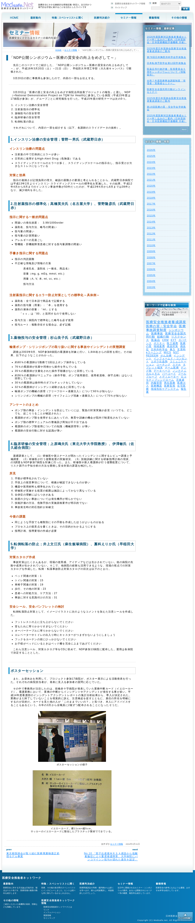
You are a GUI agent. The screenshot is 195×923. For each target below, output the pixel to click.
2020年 (151, 185)
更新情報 (47, 915)
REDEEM (152, 355)
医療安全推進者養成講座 (166, 322)
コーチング (163, 364)
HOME (58, 50)
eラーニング (154, 352)
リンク (46, 910)
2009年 (151, 251)
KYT (173, 340)
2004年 (151, 281)
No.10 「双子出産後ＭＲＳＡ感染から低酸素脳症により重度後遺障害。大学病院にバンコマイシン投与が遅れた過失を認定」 (111, 856)
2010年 (151, 245)
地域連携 (159, 346)
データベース (162, 370)
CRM (165, 340)
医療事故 (157, 333)
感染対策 (172, 346)
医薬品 (155, 340)
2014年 (151, 221)
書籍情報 (161, 883)
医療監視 (169, 385)
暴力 (172, 349)
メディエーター (169, 376)
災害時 (181, 349)
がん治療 (166, 355)
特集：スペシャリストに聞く (58, 883)
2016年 (151, 209)
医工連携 (172, 343)
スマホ (177, 364)
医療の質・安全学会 (161, 326)
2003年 (151, 287)
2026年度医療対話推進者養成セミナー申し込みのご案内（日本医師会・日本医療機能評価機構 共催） (167, 40)
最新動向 (8, 883)
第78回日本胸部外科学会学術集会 (166, 57)
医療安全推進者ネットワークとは (57, 907)
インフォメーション (52, 912)
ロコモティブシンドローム (166, 378)
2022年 (151, 174)
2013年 (151, 227)
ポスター (159, 343)
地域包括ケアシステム (165, 388)
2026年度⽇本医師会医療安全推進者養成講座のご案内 (167, 49)
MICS (167, 352)
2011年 (151, 239)
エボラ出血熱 (159, 361)
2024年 (151, 162)
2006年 (151, 269)
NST (176, 352)
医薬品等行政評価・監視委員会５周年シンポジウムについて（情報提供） (166, 72)
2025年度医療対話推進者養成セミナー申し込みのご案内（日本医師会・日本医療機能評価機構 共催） (167, 118)
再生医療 (169, 382)
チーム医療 (172, 367)
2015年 (151, 215)
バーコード (169, 373)
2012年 (151, 233)
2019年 (151, 192)
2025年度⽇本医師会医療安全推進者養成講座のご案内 (167, 99)
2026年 (151, 150)
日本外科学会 (159, 349)
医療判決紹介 (87, 883)
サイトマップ (49, 918)
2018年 (151, 197)
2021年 (151, 180)
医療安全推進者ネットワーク (21, 877)
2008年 (151, 257)
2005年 (151, 275)
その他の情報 (11, 900)
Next (184, 129)
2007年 (151, 263)
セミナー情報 (116, 844)
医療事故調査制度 (166, 328)
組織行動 (163, 336)
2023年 (151, 168)
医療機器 (156, 385)
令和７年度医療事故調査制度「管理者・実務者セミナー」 (166, 82)
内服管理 (156, 382)
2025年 (151, 156)
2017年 (151, 203)
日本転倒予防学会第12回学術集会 (166, 63)
